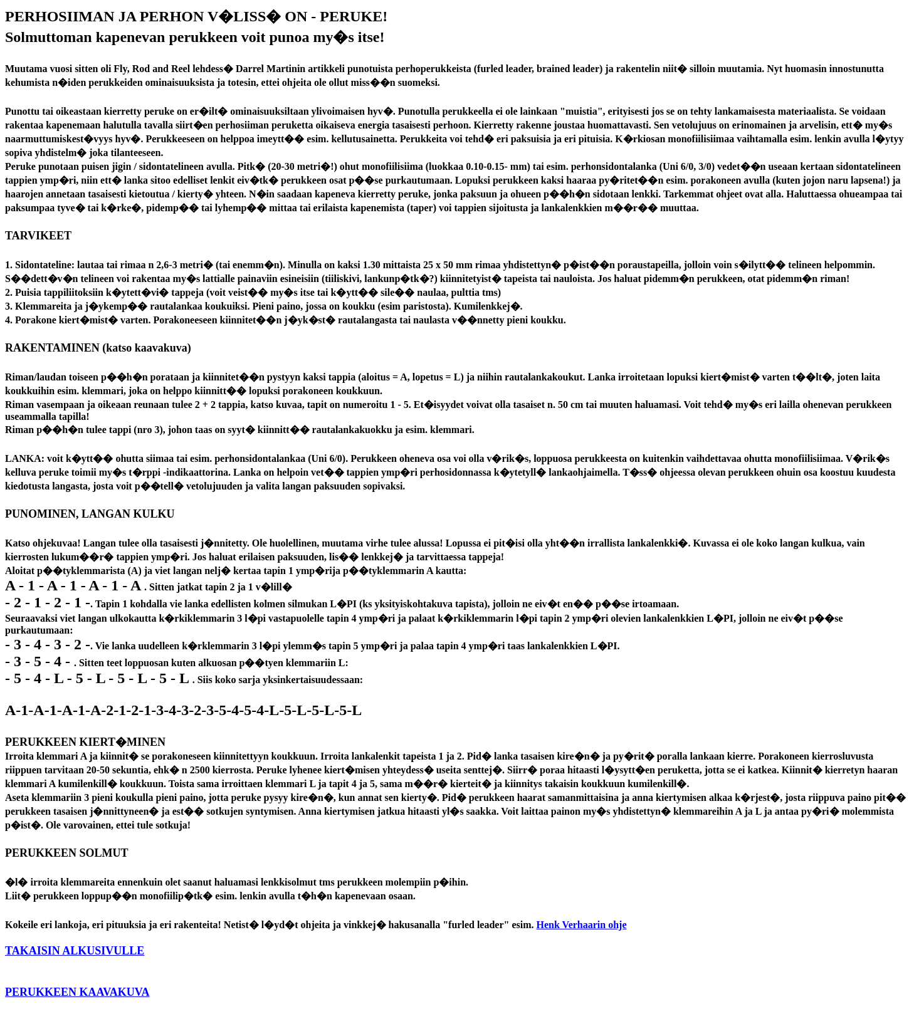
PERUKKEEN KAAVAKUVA (77, 992)
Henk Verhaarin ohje (582, 924)
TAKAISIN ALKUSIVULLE (74, 950)
